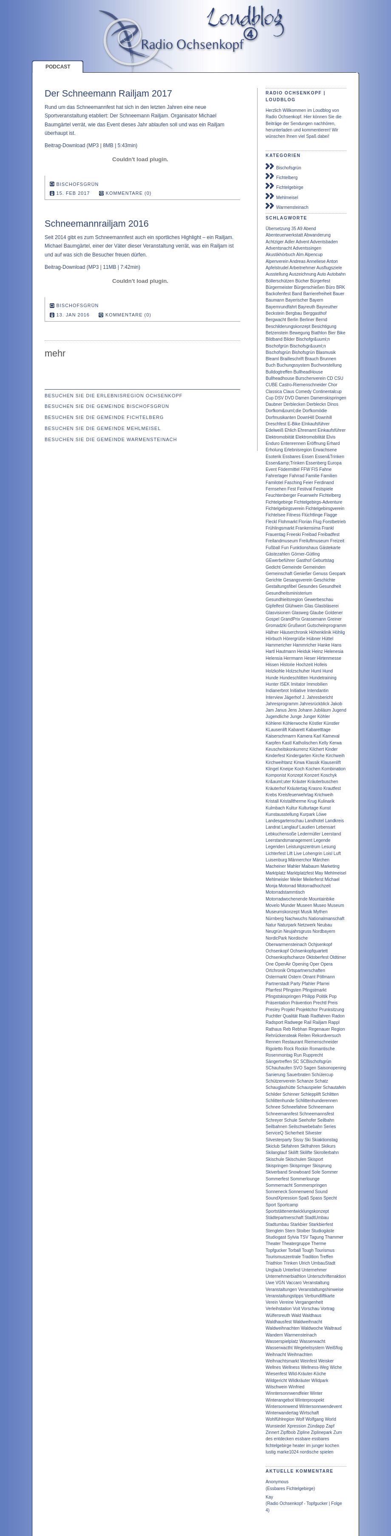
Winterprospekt (309, 1400)
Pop (333, 996)
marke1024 (288, 1452)
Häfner (272, 632)
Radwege (293, 1022)
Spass (316, 1198)
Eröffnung (316, 443)
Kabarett (296, 729)
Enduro (273, 443)
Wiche (336, 1367)
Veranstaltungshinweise (320, 1289)
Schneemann (321, 1107)
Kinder (331, 749)
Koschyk (328, 775)
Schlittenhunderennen (316, 1100)
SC (296, 1061)
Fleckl (271, 521)
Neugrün (274, 931)
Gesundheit (330, 586)
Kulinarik (326, 801)
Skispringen (277, 1165)
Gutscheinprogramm (326, 625)
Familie (313, 475)
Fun (285, 547)
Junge (296, 716)
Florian (305, 521)
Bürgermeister (279, 287)
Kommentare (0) (129, 193)
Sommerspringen (310, 1185)
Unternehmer (313, 1270)
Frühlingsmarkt (280, 528)
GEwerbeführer (280, 560)
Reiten (304, 1035)
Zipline (303, 1432)
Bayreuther (327, 307)
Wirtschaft (309, 1413)
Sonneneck (276, 1191)
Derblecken (294, 404)
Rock (289, 1048)
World (330, 1419)
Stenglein (274, 1230)
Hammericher (279, 645)
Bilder (289, 339)
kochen (332, 1445)
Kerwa (335, 743)
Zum (337, 1432)
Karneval (331, 736)
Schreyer (274, 1120)
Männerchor (299, 860)
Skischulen (295, 1159)
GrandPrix (290, 619)
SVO (298, 1068)
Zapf (330, 1426)
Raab (304, 1016)
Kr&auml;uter (278, 781)
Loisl (327, 853)
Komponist (276, 775)
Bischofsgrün (283, 166)
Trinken (290, 1263)
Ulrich (304, 1263)
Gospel (272, 619)
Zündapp (315, 1426)
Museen (304, 905)
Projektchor (307, 1009)
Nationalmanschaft (326, 918)
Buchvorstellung (326, 365)
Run (298, 1055)
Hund (328, 671)
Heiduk (304, 651)
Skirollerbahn (326, 1152)
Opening (300, 964)
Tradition (310, 1256)
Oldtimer (338, 957)
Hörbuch (274, 638)
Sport (271, 1205)
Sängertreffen (279, 1061)
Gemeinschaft (279, 573)
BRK (340, 287)
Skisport (315, 1159)
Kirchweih (335, 755)
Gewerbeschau (319, 599)
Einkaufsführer (331, 430)
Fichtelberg (282, 176)
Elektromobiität (280, 437)
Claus (288, 391)
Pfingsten (292, 990)
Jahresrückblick (314, 703)
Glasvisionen (278, 612)
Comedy (303, 391)
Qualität (290, 1016)
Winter (316, 1393)
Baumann (275, 300)
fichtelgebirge (279, 1445)
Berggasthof (314, 313)
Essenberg (316, 463)
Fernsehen (276, 489)
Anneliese (316, 261)
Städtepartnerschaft (284, 1217)
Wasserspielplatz (282, 1341)
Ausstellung (277, 274)
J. (304, 697)
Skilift (293, 1152)
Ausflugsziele (329, 267)
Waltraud (332, 1328)
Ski (308, 1139)
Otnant (309, 977)
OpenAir (283, 964)
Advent (302, 241)
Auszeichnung (302, 274)
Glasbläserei (326, 606)
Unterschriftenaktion (326, 1276)
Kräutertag (297, 788)
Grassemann (313, 619)
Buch (270, 365)
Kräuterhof (276, 788)
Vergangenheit (309, 1302)
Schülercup (322, 1074)
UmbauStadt (323, 1263)
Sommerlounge (305, 1179)
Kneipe (286, 769)
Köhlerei (273, 723)
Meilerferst (313, 879)
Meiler (296, 879)
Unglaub (274, 1270)
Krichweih (323, 794)
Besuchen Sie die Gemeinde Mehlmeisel (103, 428)
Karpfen (273, 743)
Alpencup (314, 254)
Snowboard (300, 1172)
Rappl (334, 1022)
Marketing (330, 866)
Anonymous (277, 1481)
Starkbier (299, 1224)
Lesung (328, 846)
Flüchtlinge (312, 515)
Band (297, 293)
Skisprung (322, 1165)
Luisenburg (276, 860)
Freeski (293, 534)
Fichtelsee (275, 515)
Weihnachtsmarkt (282, 1361)
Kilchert (316, 749)
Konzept (295, 775)
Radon (338, 1016)
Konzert (311, 775)
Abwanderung (317, 235)
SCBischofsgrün (315, 1061)
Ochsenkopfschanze (285, 957)
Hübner (313, 638)
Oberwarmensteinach (286, 944)
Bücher (302, 281)
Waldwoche (312, 1328)
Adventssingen (307, 248)
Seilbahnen (276, 1126)
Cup (270, 398)
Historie (287, 664)
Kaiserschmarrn (281, 736)
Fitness (293, 515)
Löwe (321, 814)
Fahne (325, 469)
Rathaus (274, 1029)
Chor (332, 384)
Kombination (334, 769)
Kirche (318, 755)
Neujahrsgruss (297, 931)
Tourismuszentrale (283, 1256)
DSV (279, 398)
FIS (315, 469)
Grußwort (297, 625)
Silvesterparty (279, 1139)
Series (330, 1126)
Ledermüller (309, 834)
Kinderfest (275, 755)
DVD (289, 398)
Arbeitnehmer (302, 267)
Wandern (274, 1335)
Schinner (291, 1094)
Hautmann (286, 651)
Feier (308, 482)
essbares (320, 1438)
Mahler (293, 866)
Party (295, 983)
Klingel (272, 769)
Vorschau (310, 1308)
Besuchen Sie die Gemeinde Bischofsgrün (107, 406)
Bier (332, 333)
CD (330, 378)
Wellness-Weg (315, 1367)
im (308, 1445)
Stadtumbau (277, 1224)
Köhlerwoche (295, 723)
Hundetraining (322, 677)
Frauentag (275, 534)
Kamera (304, 736)
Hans (337, 645)
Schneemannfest (282, 1113)
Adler (290, 241)
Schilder (273, 1094)
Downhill (323, 417)
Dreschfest (276, 424)
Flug (317, 521)
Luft (337, 853)
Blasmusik (325, 352)
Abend (309, 228)
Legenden (275, 846)
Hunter (272, 684)
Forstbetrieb (334, 521)
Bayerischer (296, 300)
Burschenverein (310, 378)
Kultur (292, 808)
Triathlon (274, 1263)
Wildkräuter (299, 1380)
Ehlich (291, 430)
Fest (292, 489)
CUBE (272, 384)
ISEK (284, 684)
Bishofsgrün (303, 352)
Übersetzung (278, 228)
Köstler (316, 723)
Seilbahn (325, 1120)
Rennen (273, 1042)
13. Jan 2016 (73, 314)
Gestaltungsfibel (281, 586)
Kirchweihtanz (279, 762)
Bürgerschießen (309, 287)
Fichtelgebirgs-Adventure (318, 502)
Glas (308, 606)
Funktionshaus (304, 547)
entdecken (284, 1438)
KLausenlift (276, 729)
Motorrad (287, 885)
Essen (308, 456)
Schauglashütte (280, 1087)
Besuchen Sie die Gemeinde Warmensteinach (111, 439)
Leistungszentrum (303, 846)
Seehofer (307, 1120)
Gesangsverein (297, 580)
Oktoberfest (317, 957)
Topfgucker (276, 1250)
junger (318, 1445)
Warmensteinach (287, 206)
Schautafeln (334, 1087)
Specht (330, 1198)
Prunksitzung (331, 1009)
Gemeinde (292, 567)
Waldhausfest (279, 1321)
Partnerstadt (277, 983)
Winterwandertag (282, 1413)
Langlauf (289, 827)
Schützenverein (280, 1081)
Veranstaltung (316, 1282)
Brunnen (328, 358)
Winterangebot (280, 1400)
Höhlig (338, 632)
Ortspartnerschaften (306, 970)
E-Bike (294, 424)
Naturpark (287, 925)
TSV (304, 1237)
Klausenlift (331, 762)
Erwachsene (325, 449)
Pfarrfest (274, 990)
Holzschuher (298, 671)
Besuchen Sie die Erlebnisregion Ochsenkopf (113, 395)
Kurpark (307, 814)
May (319, 873)
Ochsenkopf (277, 951)
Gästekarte (329, 547)
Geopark (337, 573)
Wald (296, 1315)
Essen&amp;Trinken (285, 463)
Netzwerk (306, 925)
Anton (332, 261)
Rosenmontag (279, 1055)
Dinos (332, 404)
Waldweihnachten (283, 1328)
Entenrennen (293, 443)
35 (294, 228)
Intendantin (317, 690)
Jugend (339, 710)
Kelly (323, 743)
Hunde (272, 677)
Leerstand (331, 834)
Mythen (320, 911)
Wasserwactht (279, 1347)
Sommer (329, 1172)
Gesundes (307, 586)
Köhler (323, 716)
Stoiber (303, 1230)
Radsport (274, 1022)
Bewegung (299, 333)
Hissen (272, 664)
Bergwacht (276, 319)
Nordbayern (323, 931)
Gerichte (274, 580)
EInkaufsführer (315, 424)
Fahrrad (297, 475)
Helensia (274, 658)
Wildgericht (276, 1380)
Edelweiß (274, 430)
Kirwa (299, 762)
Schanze (305, 1081)
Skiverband (276, 1172)
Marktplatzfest (300, 873)
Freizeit (337, 541)
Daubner (274, 404)
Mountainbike (321, 899)
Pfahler (308, 983)
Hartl (270, 651)
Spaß (304, 1198)
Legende (322, 840)
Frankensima (307, 528)
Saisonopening (331, 1068)
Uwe (270, 1282)
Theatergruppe (296, 1243)
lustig (271, 1452)
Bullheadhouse (280, 378)
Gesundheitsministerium (289, 593)
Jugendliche (277, 716)
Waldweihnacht (307, 1321)
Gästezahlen (278, 554)
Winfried (296, 1387)
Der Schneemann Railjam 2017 (108, 93)
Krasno (315, 788)
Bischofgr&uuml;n (313, 339)
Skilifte (306, 1152)
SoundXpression (282, 1198)
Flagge (330, 515)
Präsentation (278, 1002)
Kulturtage (308, 808)
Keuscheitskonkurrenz (287, 749)
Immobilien (316, 684)
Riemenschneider (321, 1042)
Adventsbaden (324, 241)
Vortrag (327, 1308)
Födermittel (289, 469)
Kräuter (299, 781)
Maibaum (310, 866)
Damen (302, 398)
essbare (302, 1438)
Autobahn (336, 274)
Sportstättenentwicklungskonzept (297, 1211)
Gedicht (273, 567)
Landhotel (314, 820)
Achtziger (274, 241)
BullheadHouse (308, 372)
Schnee (273, 1107)
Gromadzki (276, 625)
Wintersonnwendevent (320, 1406)
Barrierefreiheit (317, 293)
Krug (312, 801)
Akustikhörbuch (280, 254)
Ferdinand (324, 482)
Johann (305, 710)
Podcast (58, 67)
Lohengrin (312, 853)
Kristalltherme (293, 801)
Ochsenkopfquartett (309, 951)
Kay (269, 1497)
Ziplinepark (321, 1432)
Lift (290, 853)
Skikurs (328, 1146)
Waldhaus (311, 1315)
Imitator (298, 684)
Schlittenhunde (280, 1100)
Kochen (313, 769)
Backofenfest (278, 293)
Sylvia (293, 1237)
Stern (290, 1230)
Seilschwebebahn (306, 1126)
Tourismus (324, 1250)
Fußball (273, 547)
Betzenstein (277, 333)
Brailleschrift (291, 358)
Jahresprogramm (282, 703)
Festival (304, 489)
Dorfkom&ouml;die (283, 410)
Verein (272, 1302)
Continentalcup (327, 391)
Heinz (317, 651)
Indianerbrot (277, 690)
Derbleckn (316, 404)
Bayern (316, 300)
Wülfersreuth (278, 1315)
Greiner (334, 619)
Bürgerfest (320, 281)
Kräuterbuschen (323, 781)
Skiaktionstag (325, 1139)
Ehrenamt (307, 430)
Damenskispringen (328, 398)
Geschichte (324, 580)
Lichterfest (276, 853)
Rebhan (299, 1029)
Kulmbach (275, 808)
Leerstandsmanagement (289, 840)
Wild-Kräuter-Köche (307, 1373)
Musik (306, 911)
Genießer (303, 573)
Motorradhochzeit (314, 885)
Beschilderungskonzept (288, 326)
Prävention (301, 1002)
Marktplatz (276, 873)
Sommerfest (277, 1179)
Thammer (334, 1237)
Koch (299, 769)
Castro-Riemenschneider (303, 384)
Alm (300, 254)
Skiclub (273, 1146)
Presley (273, 1009)
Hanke (323, 645)
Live (298, 853)
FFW (305, 469)
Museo (319, 905)
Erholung (274, 449)
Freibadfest (329, 534)
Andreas (297, 261)
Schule (291, 1120)
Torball (294, 1250)
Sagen (310, 1068)
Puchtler (273, 1016)
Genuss (320, 573)
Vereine (286, 1302)
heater (298, 1445)
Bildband (274, 339)
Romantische (321, 1048)
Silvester (313, 1133)
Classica (274, 391)
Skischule (275, 1159)
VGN (280, 1282)
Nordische (298, 938)
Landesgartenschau (285, 820)
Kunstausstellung (282, 814)
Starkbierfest (321, 1224)
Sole (316, 1172)
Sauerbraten (298, 1074)
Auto (321, 274)
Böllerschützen (280, 281)
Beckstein (275, 313)
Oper (315, 964)
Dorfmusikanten (281, 417)
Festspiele (323, 489)
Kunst (325, 808)
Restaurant (292, 1042)
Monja (272, 885)
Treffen (326, 1256)
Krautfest (332, 788)
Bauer (338, 293)
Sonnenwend (301, 1191)
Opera (326, 964)
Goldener (334, 612)
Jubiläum (322, 710)
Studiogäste (323, 1230)
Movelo (273, 905)
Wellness (291, 1367)
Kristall (272, 801)
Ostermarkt (276, 977)
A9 (299, 228)
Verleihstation (279, 1308)
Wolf (300, 1419)
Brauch (311, 358)
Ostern (294, 977)
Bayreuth (306, 307)
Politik (322, 996)
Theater (273, 1243)
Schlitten (330, 1094)
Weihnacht (276, 1354)
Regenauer (319, 1029)
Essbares (291, 456)
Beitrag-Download (65, 145)
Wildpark (320, 1380)
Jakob (336, 703)
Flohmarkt (287, 521)
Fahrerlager (277, 475)
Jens (292, 710)
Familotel (274, 482)
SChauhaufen (279, 1068)
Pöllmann (325, 977)
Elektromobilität (310, 437)
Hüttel (328, 638)
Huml (316, 671)
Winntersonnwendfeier (287, 1393)
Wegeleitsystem (309, 1347)
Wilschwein (276, 1387)
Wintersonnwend (282, 1406)
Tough (308, 1250)
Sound (321, 1191)
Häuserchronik (294, 632)
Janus (280, 710)
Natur (271, 925)
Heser (310, 658)
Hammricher (304, 645)
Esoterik (273, 456)
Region (338, 1029)
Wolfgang (315, 1419)
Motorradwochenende (287, 899)
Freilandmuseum (282, 541)
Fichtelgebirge (284, 186)
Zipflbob (288, 1432)
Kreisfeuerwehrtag (295, 794)
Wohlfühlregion (280, 1419)
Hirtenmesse (329, 658)
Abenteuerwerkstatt (284, 235)
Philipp (308, 996)
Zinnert (272, 1432)
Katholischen (305, 743)
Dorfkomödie (315, 410)
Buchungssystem (293, 365)
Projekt (288, 1009)
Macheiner (276, 866)
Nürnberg (274, 918)
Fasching (293, 482)
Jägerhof (292, 697)
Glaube (317, 612)
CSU (338, 378)
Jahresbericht (320, 697)
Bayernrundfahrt (281, 307)
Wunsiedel (276, 1426)
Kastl (287, 743)
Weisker (326, 1361)
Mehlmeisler (277, 879)
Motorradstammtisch (285, 892)
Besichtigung (324, 326)
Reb (287, 1029)
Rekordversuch (326, 1035)
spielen (326, 1452)
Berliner (307, 319)
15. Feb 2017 (73, 193)
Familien (329, 475)
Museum (336, 905)
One (270, 964)
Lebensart (325, 827)
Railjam (319, 1022)
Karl (317, 736)
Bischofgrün (277, 346)
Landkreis (334, 820)
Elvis (331, 437)
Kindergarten (298, 755)
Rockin (301, 1048)
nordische (309, 1452)
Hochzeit (304, 664)
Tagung (316, 1237)
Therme (318, 1243)
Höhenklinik (320, 632)
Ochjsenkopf (320, 944)
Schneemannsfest (316, 1113)
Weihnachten (299, 1354)
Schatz (321, 1081)
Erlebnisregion (298, 449)
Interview (274, 697)
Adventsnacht (279, 248)
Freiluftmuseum (314, 541)
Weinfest (308, 1361)
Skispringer (300, 1165)
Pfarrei (323, 983)
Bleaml (272, 358)
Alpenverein (277, 261)
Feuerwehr (308, 495)
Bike (341, 333)
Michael (332, 879)
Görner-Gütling (305, 554)
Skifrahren (310, 1146)
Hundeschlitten (294, 677)
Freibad (309, 534)
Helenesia (333, 651)
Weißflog (334, 1347)
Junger (309, 716)
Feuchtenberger (281, 495)
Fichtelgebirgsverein (285, 508)
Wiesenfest (276, 1373)
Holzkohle (275, 671)
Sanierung (275, 1074)
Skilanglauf (276, 1152)
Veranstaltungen (281, 1289)
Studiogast (276, 1237)
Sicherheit (294, 1133)
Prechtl (320, 1002)
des (269, 1438)
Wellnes (273, 1367)
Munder (288, 905)
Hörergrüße (294, 638)
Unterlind (291, 1270)
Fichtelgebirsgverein (325, 508)
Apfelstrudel (277, 267)
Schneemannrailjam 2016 (97, 223)
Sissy (298, 1139)
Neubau (324, 925)
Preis (332, 1002)
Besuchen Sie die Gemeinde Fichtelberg (104, 417)
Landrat (273, 827)
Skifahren (290, 1146)
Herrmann (293, 658)
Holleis (320, 664)
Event (271, 469)
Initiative (298, 690)
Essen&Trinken (329, 456)
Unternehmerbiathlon (286, 1276)
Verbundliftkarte (320, 1296)
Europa (335, 463)
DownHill (305, 417)
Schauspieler (309, 1087)
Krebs (271, 794)
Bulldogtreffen (279, 372)
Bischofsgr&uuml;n (308, 346)
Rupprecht (313, 1055)
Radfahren (320, 1016)
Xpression (296, 1426)
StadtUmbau (317, 1217)
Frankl (328, 528)
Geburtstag (323, 560)
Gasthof (304, 560)
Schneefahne (294, 1107)
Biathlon (319, 333)
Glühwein (294, 606)
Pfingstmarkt (315, 990)
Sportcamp (287, 1205)
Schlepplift (311, 1094)
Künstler (332, 723)
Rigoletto (274, 1048)
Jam (270, 710)
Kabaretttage (318, 729)
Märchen (320, 860)
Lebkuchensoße (281, 834)
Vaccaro (294, 1282)
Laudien (306, 827)
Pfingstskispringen (283, 996)
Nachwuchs (296, 918)
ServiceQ (274, 1133)
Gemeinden (314, 567)
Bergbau (294, 313)
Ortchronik (276, 970)
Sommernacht (279, 1185)
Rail (308, 1022)
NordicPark (276, 938)
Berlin (292, 319)
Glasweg (300, 612)
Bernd (321, 319)
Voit (296, 1308)
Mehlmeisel (282, 196)
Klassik (313, 762)
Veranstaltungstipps (284, 1296)
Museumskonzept (283, 911)
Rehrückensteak (281, 1035)
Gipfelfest (275, 606)
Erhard (333, 443)
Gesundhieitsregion (284, 599)
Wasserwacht (312, 1341)
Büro (330, 287)
